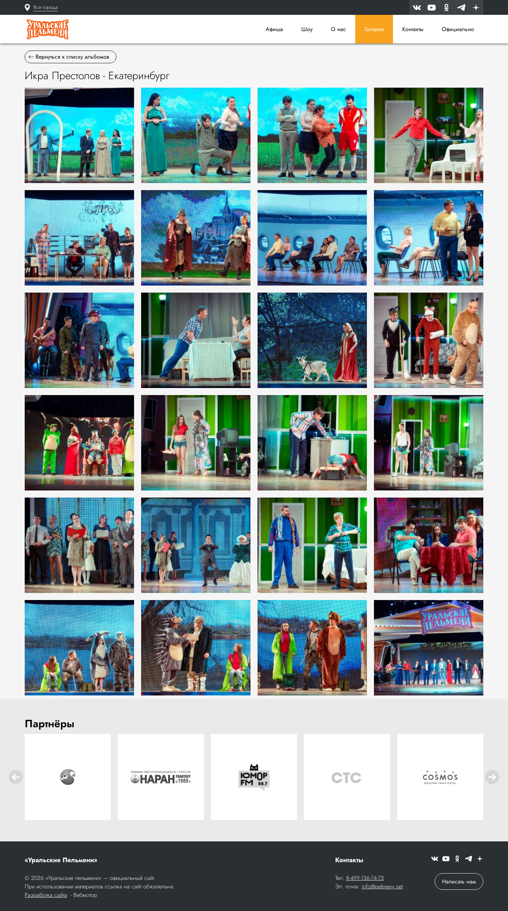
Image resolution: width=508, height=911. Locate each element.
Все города (46, 7)
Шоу (307, 29)
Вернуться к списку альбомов (69, 57)
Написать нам (459, 881)
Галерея (374, 29)
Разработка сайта (46, 895)
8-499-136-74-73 (365, 878)
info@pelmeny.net (382, 886)
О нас (338, 29)
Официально (458, 29)
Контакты (412, 29)
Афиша (274, 29)
